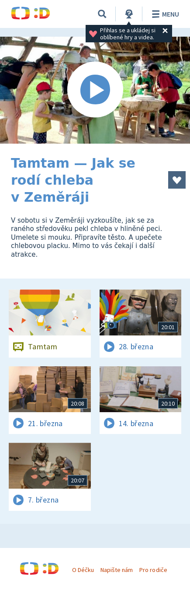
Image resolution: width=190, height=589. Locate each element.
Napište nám (116, 570)
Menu (164, 14)
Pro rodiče (153, 570)
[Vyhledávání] (102, 14)
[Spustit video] (95, 90)
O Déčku (83, 570)
